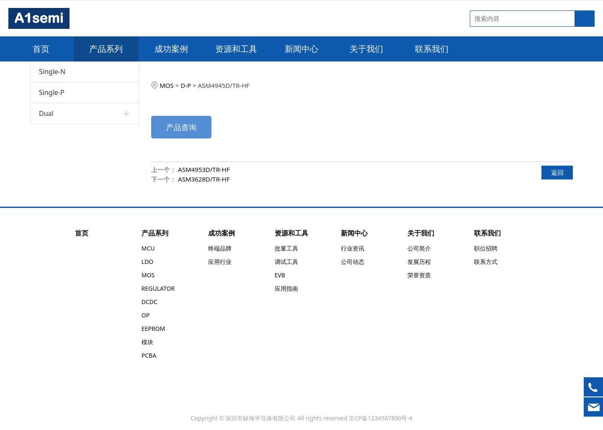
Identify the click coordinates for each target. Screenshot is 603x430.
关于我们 (366, 48)
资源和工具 (236, 48)
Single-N (52, 71)
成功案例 (171, 48)
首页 (41, 48)
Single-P (51, 92)
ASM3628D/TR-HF (204, 179)
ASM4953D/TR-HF (204, 169)
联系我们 (431, 48)
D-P (185, 85)
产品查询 (181, 127)
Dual (46, 113)
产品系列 (106, 48)
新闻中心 (301, 48)
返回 (557, 172)
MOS (167, 85)
